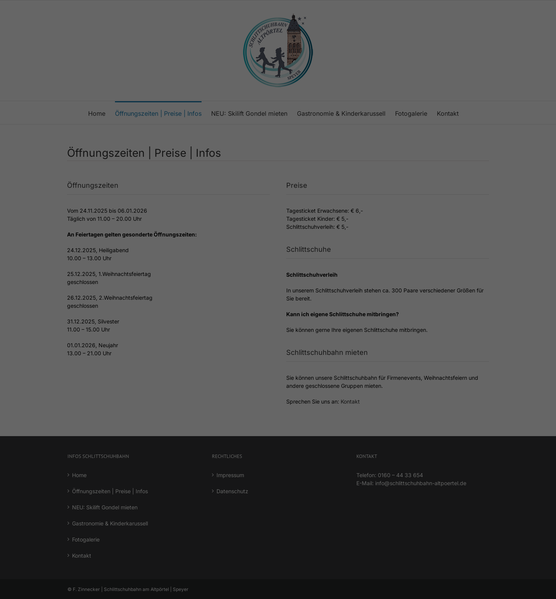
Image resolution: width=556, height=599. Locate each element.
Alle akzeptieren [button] (278, 148)
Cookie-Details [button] (242, 232)
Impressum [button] (318, 232)
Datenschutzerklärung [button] (282, 232)
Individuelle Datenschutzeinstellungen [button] (278, 216)
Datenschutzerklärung (288, 96)
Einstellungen (255, 104)
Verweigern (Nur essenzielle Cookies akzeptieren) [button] (278, 193)
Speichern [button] (278, 170)
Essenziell (275, 121)
